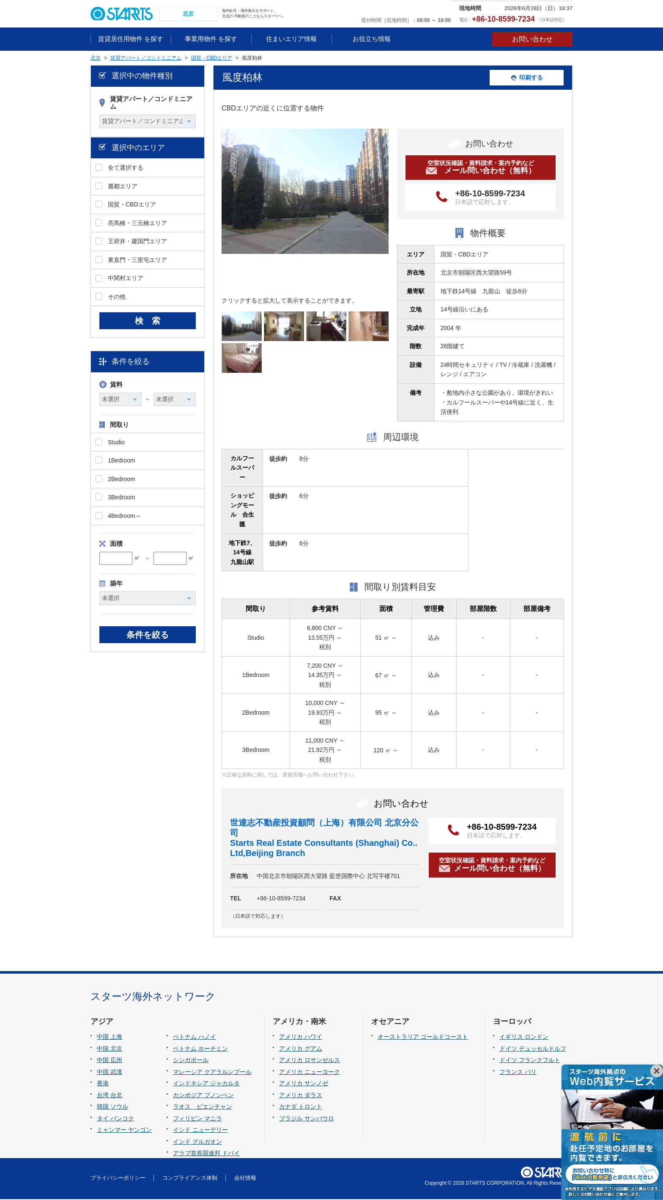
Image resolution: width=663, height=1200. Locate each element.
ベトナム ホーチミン (200, 1049)
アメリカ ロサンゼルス (309, 1060)
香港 (103, 1084)
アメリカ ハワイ (300, 1037)
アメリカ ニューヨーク (309, 1072)
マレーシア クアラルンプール (212, 1072)
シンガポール (190, 1060)
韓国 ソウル (112, 1107)
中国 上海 (109, 1037)
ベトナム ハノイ (194, 1037)
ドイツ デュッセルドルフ (532, 1049)
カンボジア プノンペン (203, 1096)
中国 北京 (109, 1049)
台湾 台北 (109, 1096)
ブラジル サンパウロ (306, 1119)
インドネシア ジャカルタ (206, 1084)
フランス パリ (518, 1072)
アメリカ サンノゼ (303, 1084)
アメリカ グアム (300, 1049)
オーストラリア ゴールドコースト (423, 1037)
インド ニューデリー (200, 1131)
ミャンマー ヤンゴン (124, 1131)
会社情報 (245, 1179)
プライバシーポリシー (117, 1179)
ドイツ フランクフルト (529, 1060)
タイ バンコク (115, 1119)
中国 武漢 (109, 1072)
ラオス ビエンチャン (202, 1107)
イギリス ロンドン (523, 1037)
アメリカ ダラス (300, 1096)
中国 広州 (109, 1060)
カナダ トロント (300, 1107)
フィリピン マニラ (197, 1119)
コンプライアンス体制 (189, 1179)
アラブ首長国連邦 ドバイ (206, 1154)
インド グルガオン (197, 1142)
